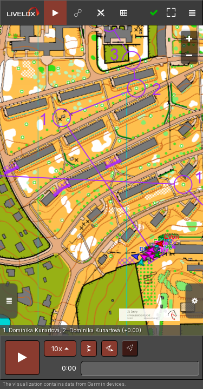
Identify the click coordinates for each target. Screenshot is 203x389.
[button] (60, 348)
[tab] (55, 13)
